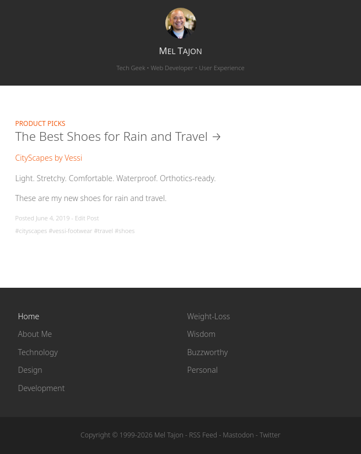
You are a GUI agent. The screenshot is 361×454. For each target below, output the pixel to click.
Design (30, 370)
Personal (202, 370)
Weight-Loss (208, 316)
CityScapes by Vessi (49, 157)
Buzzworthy (207, 352)
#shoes (125, 230)
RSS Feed (203, 435)
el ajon (180, 51)
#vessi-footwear (70, 230)
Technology (38, 352)
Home (29, 316)
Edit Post (87, 218)
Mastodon (238, 435)
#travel (103, 230)
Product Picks (40, 123)
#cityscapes (31, 230)
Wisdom (201, 334)
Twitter (270, 435)
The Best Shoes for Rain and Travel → (118, 136)
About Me (35, 334)
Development (41, 388)
